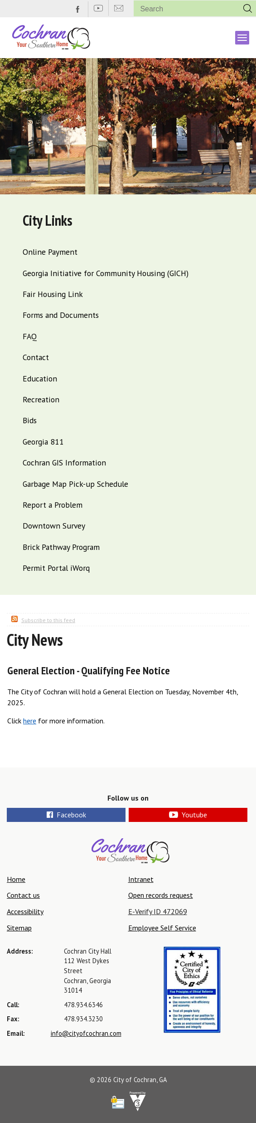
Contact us (23, 895)
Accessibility (25, 911)
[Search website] (183, 9)
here (29, 720)
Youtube (188, 814)
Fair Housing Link (53, 294)
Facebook (66, 814)
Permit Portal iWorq (56, 568)
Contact (36, 357)
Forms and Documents (61, 315)
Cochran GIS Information (64, 462)
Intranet (141, 879)
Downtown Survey (54, 525)
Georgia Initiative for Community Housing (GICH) (105, 273)
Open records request (160, 895)
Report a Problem (52, 505)
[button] (248, 8)
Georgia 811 (43, 441)
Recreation (41, 399)
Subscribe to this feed (48, 620)
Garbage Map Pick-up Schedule (75, 484)
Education (40, 378)
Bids (30, 420)
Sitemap (19, 927)
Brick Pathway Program (61, 547)
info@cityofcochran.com (86, 1033)
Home (16, 879)
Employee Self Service (162, 927)
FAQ (30, 336)
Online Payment (50, 252)
